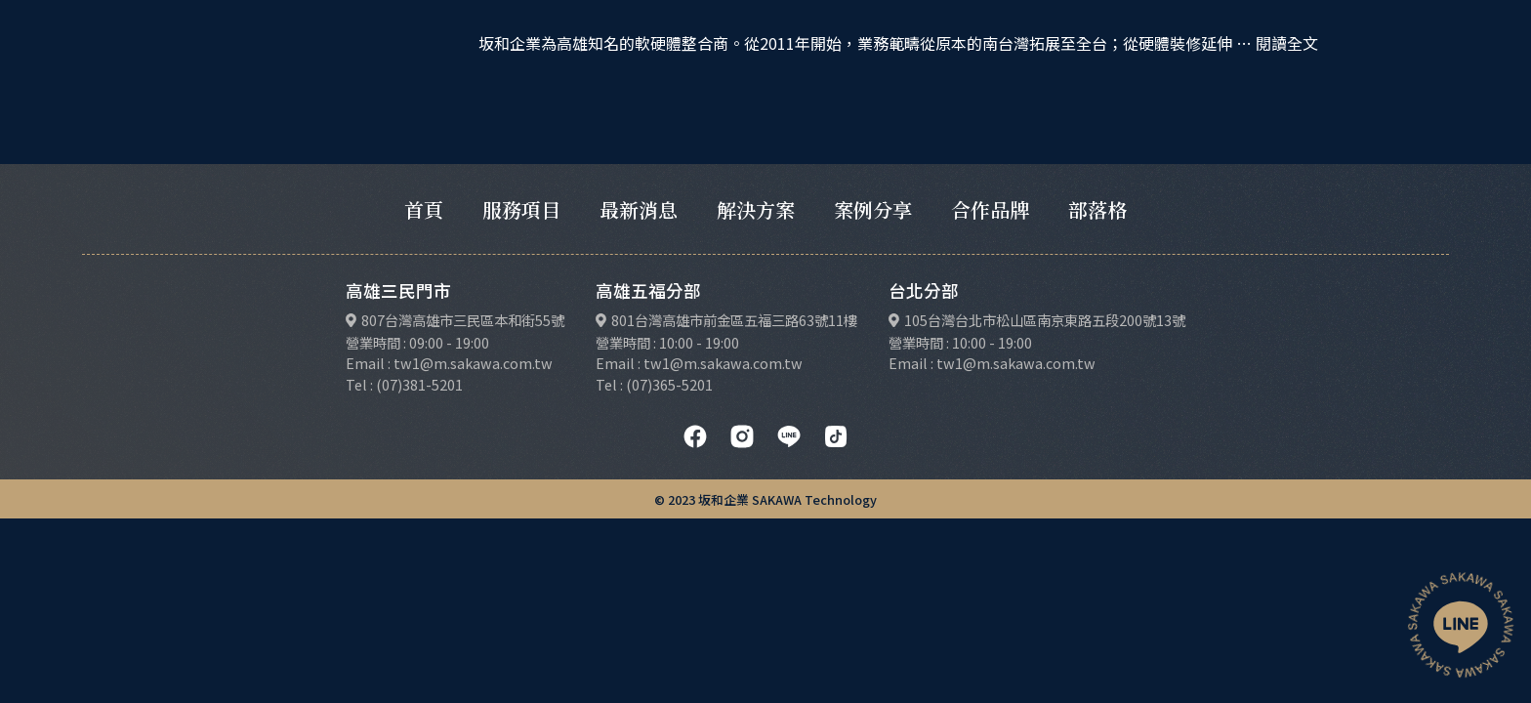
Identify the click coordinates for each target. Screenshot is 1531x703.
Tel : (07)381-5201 (404, 384)
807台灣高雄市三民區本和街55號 (462, 320)
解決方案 (756, 209)
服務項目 (521, 209)
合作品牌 (990, 209)
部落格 (1097, 209)
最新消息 (639, 209)
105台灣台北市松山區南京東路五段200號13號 (1044, 320)
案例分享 (873, 209)
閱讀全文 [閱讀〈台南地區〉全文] (1287, 43)
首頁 (423, 209)
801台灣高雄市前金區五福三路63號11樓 (734, 320)
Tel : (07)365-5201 (654, 384)
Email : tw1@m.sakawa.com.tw (449, 362)
